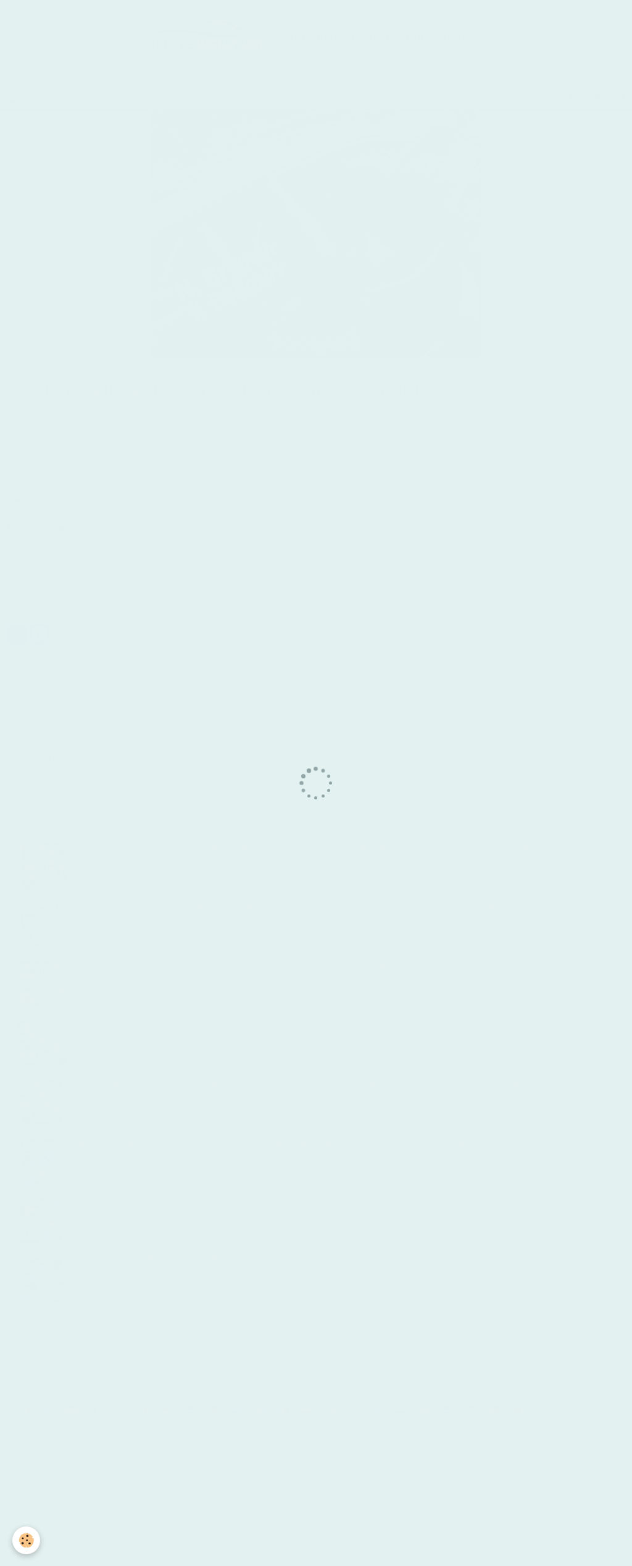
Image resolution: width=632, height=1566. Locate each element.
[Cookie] (26, 1540)
